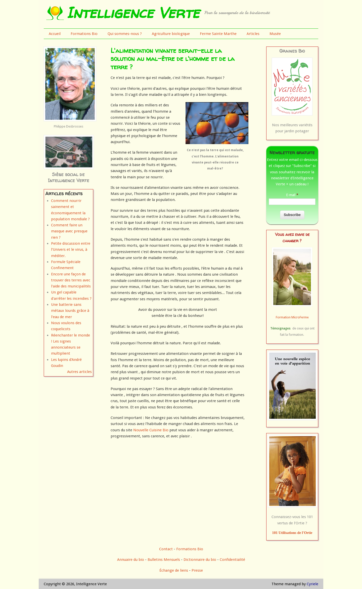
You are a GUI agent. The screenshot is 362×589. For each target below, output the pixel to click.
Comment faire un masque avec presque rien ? (69, 231)
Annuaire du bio (130, 559)
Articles (253, 33)
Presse (197, 570)
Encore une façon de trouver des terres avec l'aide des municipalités (71, 280)
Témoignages (280, 328)
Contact (166, 549)
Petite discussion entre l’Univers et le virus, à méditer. (70, 249)
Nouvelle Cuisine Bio (150, 430)
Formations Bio (84, 33)
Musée (275, 33)
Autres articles (79, 371)
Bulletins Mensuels (164, 559)
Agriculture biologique (171, 33)
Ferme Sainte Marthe (218, 33)
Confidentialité (232, 559)
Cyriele (312, 584)
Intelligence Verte (132, 12)
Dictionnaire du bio (200, 559)
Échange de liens (174, 570)
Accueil (55, 33)
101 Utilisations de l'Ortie (292, 533)
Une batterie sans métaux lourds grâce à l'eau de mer (70, 310)
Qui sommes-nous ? (125, 33)
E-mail (292, 195)
